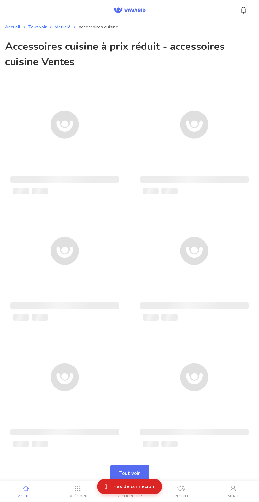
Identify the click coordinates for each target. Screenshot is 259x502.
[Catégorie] (77, 491)
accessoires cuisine (98, 27)
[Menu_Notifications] (243, 10)
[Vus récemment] (181, 491)
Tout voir (37, 27)
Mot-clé (62, 27)
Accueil (12, 27)
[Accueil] (26, 491)
